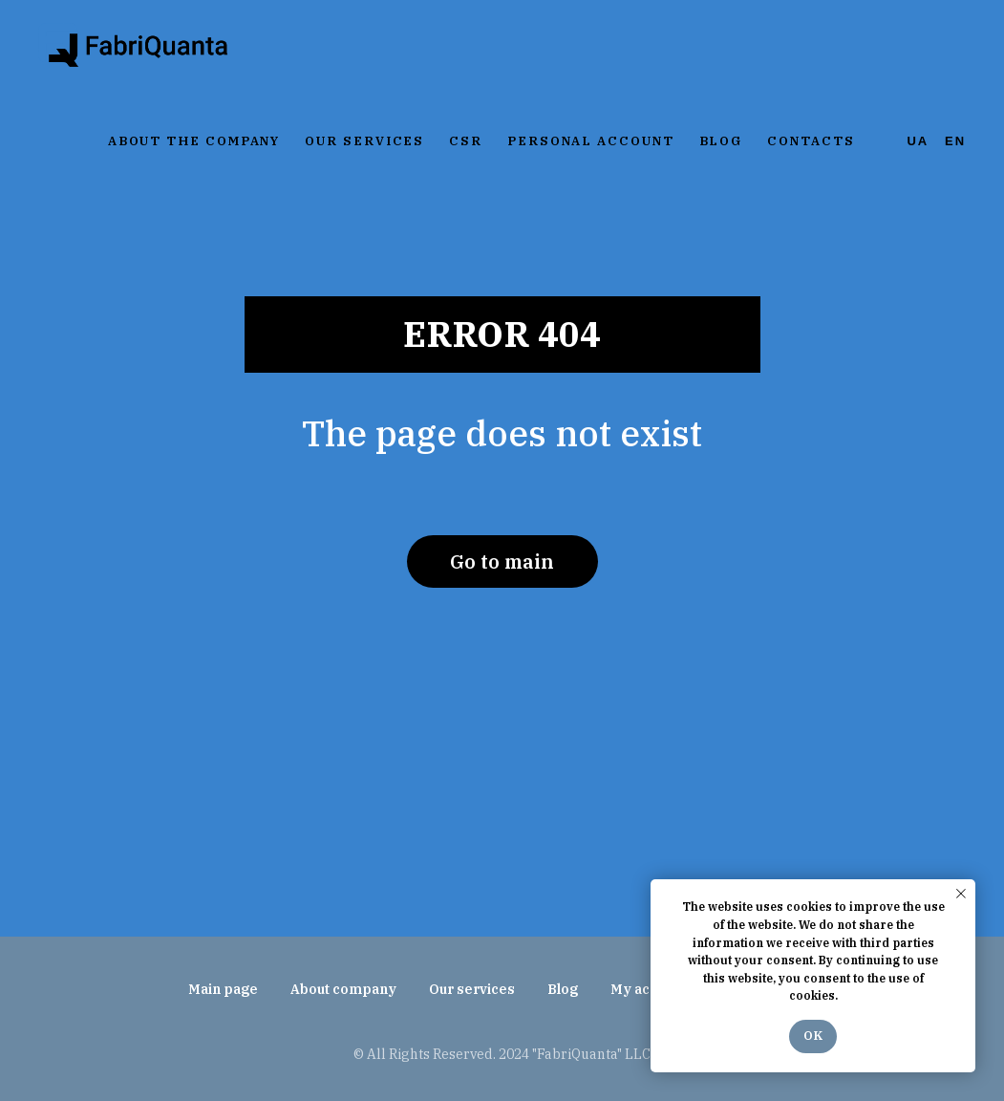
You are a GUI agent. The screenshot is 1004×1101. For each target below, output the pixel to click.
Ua (918, 141)
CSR (465, 141)
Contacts (810, 141)
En (955, 141)
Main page (223, 989)
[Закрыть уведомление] (961, 893)
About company (343, 989)
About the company (194, 141)
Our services (364, 141)
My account (648, 989)
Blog (721, 141)
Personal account (590, 141)
